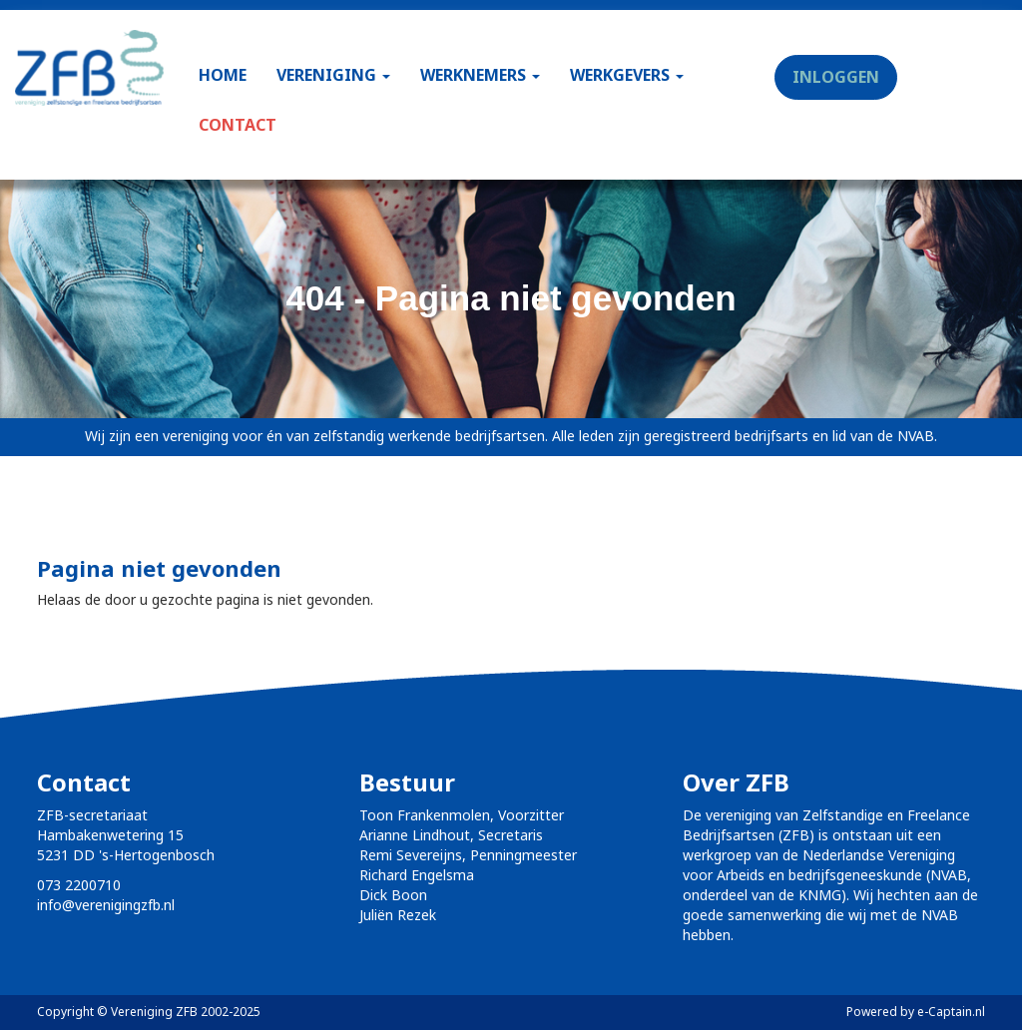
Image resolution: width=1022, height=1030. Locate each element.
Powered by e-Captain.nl (915, 1011)
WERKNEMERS (480, 75)
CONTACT (237, 125)
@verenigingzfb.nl (106, 904)
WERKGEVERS (627, 75)
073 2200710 (79, 884)
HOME (223, 75)
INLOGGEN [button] (835, 77)
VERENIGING (333, 75)
